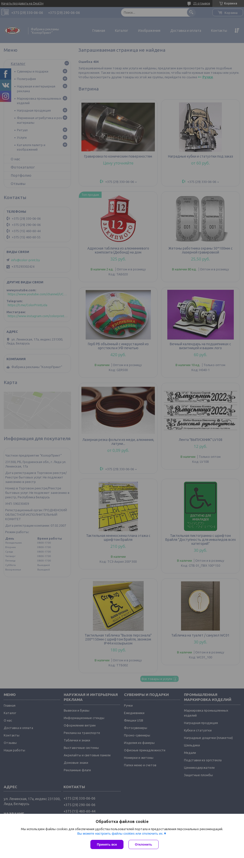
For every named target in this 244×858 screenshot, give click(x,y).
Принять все (107, 844)
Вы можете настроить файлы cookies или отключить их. (120, 833)
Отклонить (143, 844)
